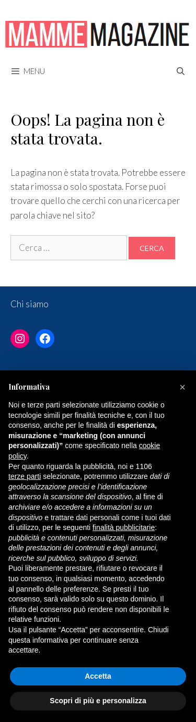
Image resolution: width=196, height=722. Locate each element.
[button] (182, 387)
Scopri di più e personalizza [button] (98, 700)
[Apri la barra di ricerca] (180, 71)
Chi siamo (29, 303)
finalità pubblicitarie (124, 527)
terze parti (24, 476)
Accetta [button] (98, 676)
